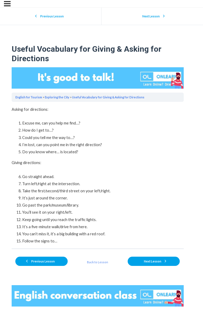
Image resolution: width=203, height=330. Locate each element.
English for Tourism (28, 97)
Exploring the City (57, 97)
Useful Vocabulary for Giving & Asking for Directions (108, 97)
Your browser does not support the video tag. (98, 78)
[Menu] (7, 3)
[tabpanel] (98, 175)
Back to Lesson (97, 262)
